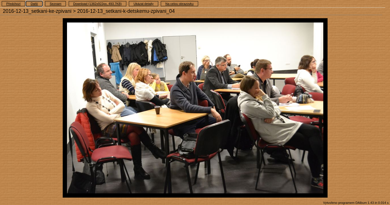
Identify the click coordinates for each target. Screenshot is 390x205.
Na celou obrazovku (179, 3)
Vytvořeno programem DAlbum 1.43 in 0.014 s (356, 202)
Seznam (55, 3)
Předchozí (13, 3)
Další (34, 3)
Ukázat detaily (143, 3)
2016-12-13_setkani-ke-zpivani (37, 11)
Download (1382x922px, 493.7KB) (97, 3)
